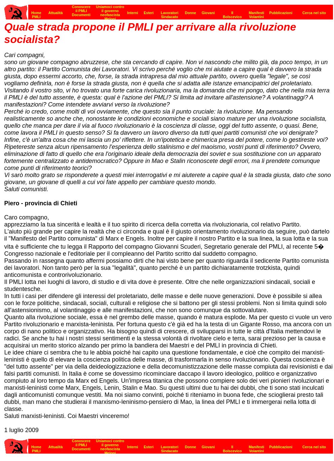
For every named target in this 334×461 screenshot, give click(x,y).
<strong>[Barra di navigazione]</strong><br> (168, 444)
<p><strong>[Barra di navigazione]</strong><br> (168, 10)
